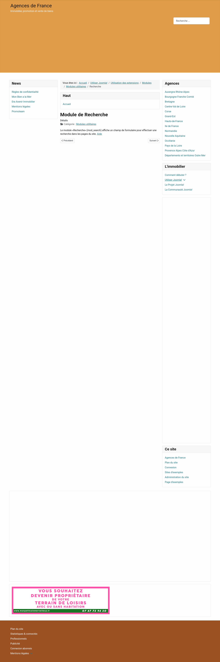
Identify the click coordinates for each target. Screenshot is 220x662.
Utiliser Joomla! (173, 179)
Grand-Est (170, 116)
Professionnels (18, 638)
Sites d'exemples (174, 472)
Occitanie (170, 140)
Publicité (15, 643)
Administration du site (177, 477)
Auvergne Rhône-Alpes (177, 91)
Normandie (171, 131)
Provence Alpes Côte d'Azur (180, 150)
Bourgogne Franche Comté (179, 96)
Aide (99, 133)
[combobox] (191, 20)
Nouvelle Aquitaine (175, 135)
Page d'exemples (174, 482)
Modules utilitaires (86, 124)
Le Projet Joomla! (174, 184)
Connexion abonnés (21, 648)
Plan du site (171, 462)
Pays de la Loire (173, 145)
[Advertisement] (110, 49)
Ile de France (172, 126)
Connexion (170, 467)
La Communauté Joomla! (178, 189)
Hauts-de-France (174, 121)
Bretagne (170, 101)
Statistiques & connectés (23, 633)
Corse (168, 111)
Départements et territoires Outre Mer (185, 155)
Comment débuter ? (175, 175)
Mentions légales (19, 653)
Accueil (67, 104)
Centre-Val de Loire (175, 106)
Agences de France (175, 457)
